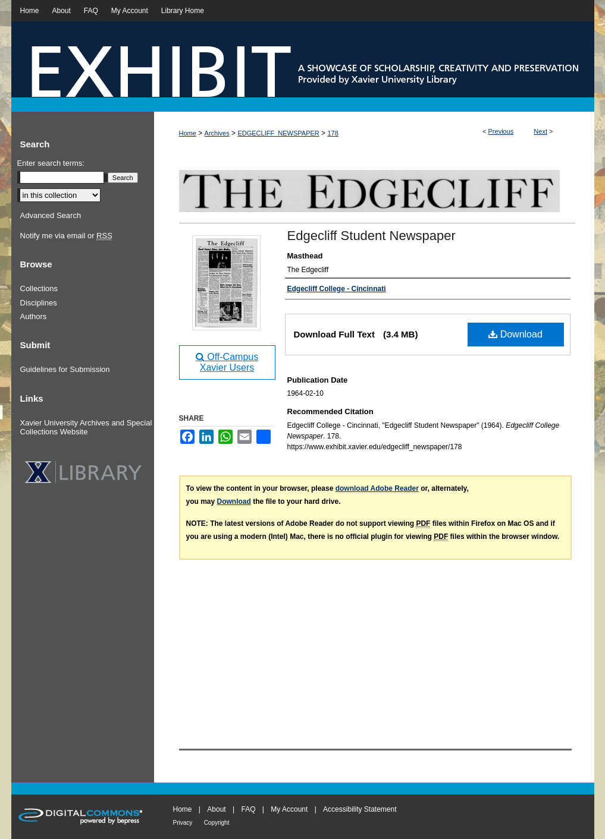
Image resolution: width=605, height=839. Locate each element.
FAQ (248, 809)
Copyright (217, 822)
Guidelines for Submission (65, 369)
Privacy (183, 822)
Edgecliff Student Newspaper (371, 235)
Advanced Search (50, 215)
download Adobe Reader (377, 488)
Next (540, 131)
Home (187, 133)
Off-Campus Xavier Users (227, 362)
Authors (33, 316)
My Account (289, 809)
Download (515, 334)
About (216, 809)
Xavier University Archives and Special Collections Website (86, 427)
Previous (501, 131)
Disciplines (38, 302)
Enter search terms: (50, 163)
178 (332, 133)
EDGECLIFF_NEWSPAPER (278, 133)
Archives (217, 133)
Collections (39, 288)
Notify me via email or (66, 236)
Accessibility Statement (359, 809)
